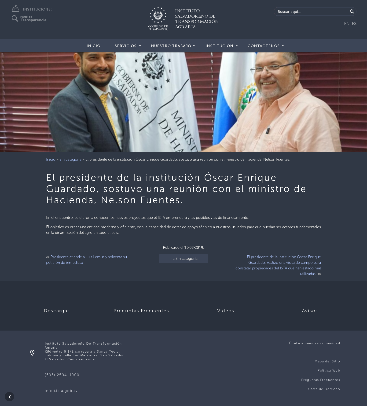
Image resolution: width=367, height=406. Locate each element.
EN (347, 23)
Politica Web (329, 370)
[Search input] (312, 11)
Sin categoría (70, 159)
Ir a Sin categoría (183, 258)
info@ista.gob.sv (61, 390)
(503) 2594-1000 (62, 375)
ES (354, 23)
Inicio (93, 46)
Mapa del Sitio (327, 361)
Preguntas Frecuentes (320, 380)
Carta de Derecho (324, 389)
